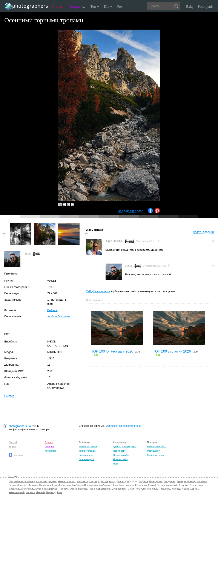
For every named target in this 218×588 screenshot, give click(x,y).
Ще (108, 6)
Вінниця (191, 481)
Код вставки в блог (130, 211)
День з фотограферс (124, 446)
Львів (200, 485)
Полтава (83, 488)
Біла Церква (156, 481)
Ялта (59, 492)
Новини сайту (120, 459)
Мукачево (40, 488)
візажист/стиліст (66, 481)
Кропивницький (169, 485)
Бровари (181, 481)
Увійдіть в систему (98, 291)
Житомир (33, 485)
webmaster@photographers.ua (123, 425)
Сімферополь (119, 488)
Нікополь (64, 488)
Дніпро (12, 485)
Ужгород (176, 488)
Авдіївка (143, 481)
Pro (119, 6)
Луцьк (193, 485)
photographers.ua (20, 426)
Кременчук (141, 485)
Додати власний (203, 232)
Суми (131, 488)
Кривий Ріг (154, 485)
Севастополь (103, 488)
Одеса (73, 488)
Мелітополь (27, 488)
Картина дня (85, 455)
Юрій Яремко (114, 241)
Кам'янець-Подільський (85, 485)
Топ (95, 6)
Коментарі (50, 450)
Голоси (9, 395)
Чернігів (40, 492)
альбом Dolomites (58, 316)
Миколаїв (52, 488)
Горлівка (202, 481)
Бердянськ (169, 481)
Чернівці (50, 492)
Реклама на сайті (156, 446)
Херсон (194, 488)
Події (116, 463)
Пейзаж (52, 310)
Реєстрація (205, 6)
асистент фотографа (88, 481)
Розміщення (153, 450)
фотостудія (123, 481)
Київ (121, 485)
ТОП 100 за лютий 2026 (172, 351)
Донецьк (21, 485)
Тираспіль (164, 488)
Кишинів (129, 485)
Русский (13, 442)
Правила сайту (121, 455)
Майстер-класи (155, 455)
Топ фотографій (87, 450)
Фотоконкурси (86, 459)
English (12, 446)
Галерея (77, 6)
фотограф (41, 481)
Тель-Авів (140, 488)
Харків (185, 488)
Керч (115, 485)
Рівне (92, 488)
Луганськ (184, 485)
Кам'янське (105, 485)
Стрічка (57, 6)
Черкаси (30, 492)
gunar (27, 253)
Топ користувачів (88, 446)
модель (53, 481)
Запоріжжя (45, 485)
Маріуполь (14, 488)
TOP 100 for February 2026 (112, 351)
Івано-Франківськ (61, 485)
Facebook (16, 455)
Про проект (119, 450)
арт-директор (108, 481)
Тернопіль (152, 488)
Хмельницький (17, 492)
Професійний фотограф (22, 481)
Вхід (189, 6)
